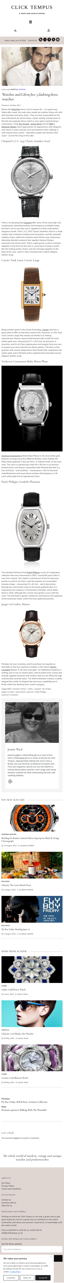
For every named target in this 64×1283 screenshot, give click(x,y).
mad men (30, 692)
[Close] (51, 1256)
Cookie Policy (15, 1272)
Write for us (6, 1205)
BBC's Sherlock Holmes (17, 689)
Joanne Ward (15, 749)
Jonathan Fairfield (27, 845)
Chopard (27, 222)
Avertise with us (8, 1202)
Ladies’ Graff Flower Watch (13, 989)
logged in (17, 1138)
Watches (22, 89)
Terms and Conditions (11, 1189)
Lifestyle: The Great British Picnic (16, 885)
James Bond (35, 124)
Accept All (43, 1278)
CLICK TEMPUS (32, 7)
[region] (27, 1269)
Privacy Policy (7, 1186)
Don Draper (24, 124)
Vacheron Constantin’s (11, 456)
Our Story (5, 1183)
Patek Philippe (33, 572)
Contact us (6, 1200)
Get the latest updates (11, 1244)
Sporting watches (8, 834)
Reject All (27, 1278)
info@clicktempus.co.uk (12, 1233)
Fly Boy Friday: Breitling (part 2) (15, 929)
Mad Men (16, 109)
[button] (30, 22)
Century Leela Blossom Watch (14, 1077)
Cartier (45, 329)
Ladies (4, 986)
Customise (11, 1278)
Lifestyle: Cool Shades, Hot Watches (17, 1033)
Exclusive (5, 881)
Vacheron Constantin (9, 695)
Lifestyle (14, 89)
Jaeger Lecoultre (7, 692)
